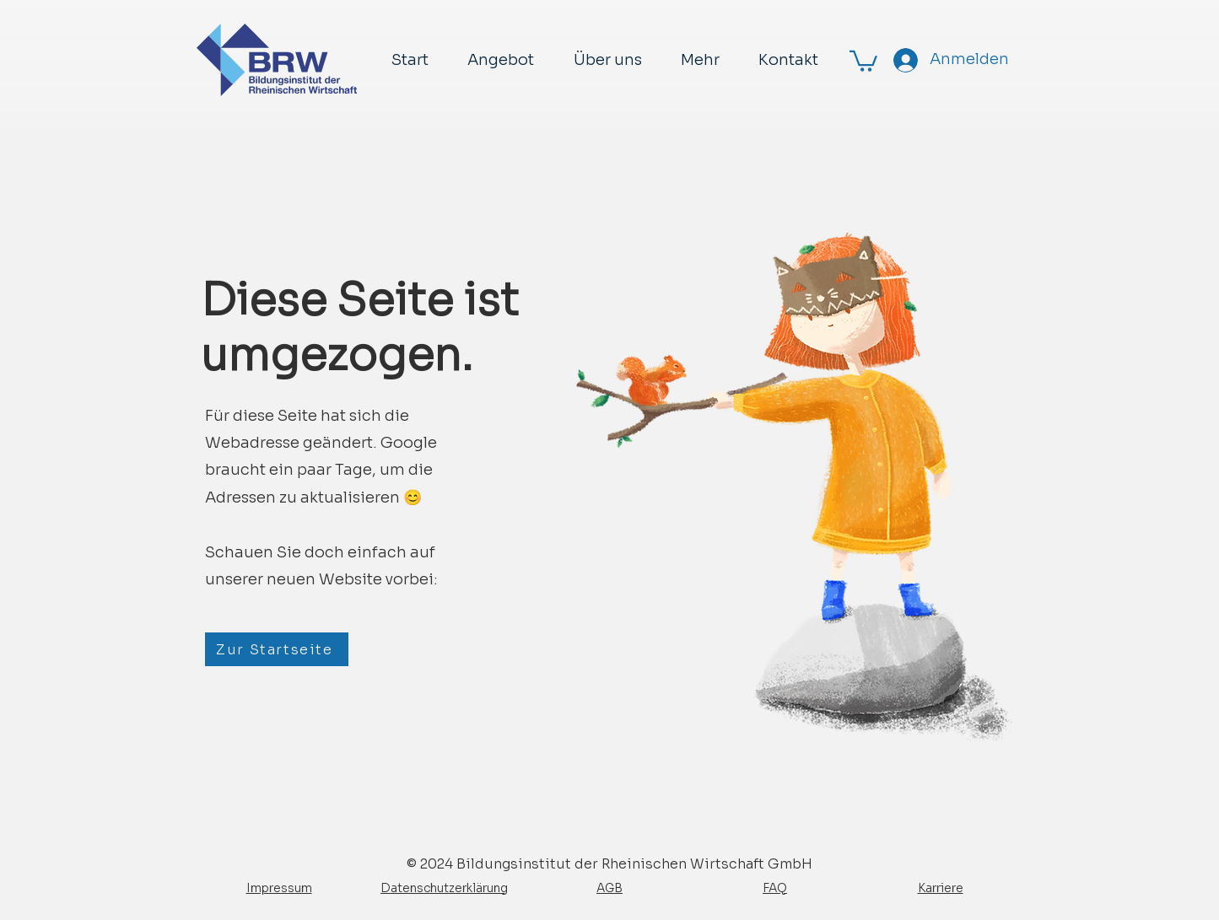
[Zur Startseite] (276, 649)
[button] (863, 60)
